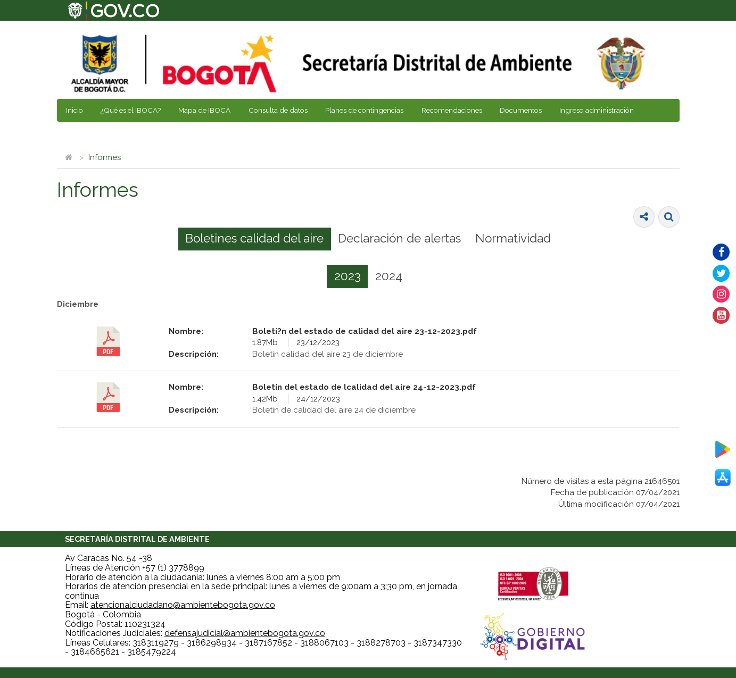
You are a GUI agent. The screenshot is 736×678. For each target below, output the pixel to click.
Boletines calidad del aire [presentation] (254, 238)
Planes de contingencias (364, 110)
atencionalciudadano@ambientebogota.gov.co (182, 605)
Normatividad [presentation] (513, 238)
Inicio (74, 110)
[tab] (254, 239)
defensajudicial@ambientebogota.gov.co (244, 633)
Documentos (521, 110)
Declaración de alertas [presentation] (399, 238)
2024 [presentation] (388, 276)
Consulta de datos (278, 110)
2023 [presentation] (347, 276)
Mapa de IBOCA (204, 110)
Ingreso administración (596, 110)
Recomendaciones (451, 110)
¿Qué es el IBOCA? (131, 110)
